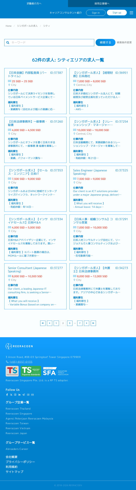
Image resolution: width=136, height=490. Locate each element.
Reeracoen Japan (16, 433)
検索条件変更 (124, 42)
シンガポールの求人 (27, 25)
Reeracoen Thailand (18, 408)
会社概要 (11, 457)
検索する (105, 42)
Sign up (117, 12)
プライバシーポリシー (20, 462)
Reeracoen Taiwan (17, 423)
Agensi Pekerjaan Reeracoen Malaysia (29, 418)
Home (9, 25)
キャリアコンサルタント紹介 (66, 13)
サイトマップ (14, 472)
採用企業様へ (102, 3)
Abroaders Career (17, 449)
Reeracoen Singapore (19, 413)
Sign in (96, 12)
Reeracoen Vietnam (18, 428)
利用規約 (11, 467)
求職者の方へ (34, 3)
